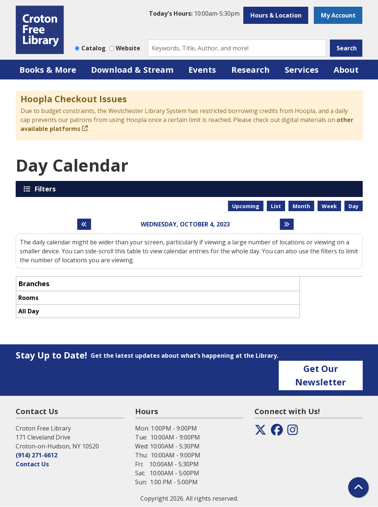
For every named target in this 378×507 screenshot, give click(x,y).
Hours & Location (276, 15)
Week (329, 206)
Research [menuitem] (250, 69)
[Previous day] (84, 224)
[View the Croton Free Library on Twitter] (260, 432)
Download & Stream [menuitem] (132, 69)
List (276, 206)
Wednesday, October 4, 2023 (185, 224)
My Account (338, 15)
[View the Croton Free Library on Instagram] (292, 432)
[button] (194, 13)
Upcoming (245, 206)
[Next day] (287, 224)
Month (301, 206)
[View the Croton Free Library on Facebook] (277, 432)
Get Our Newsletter (320, 375)
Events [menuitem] (202, 69)
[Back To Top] (358, 487)
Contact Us (32, 464)
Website (128, 48)
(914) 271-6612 (36, 455)
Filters (46, 188)
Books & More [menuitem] (47, 69)
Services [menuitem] (302, 69)
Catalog (93, 48)
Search (347, 48)
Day (354, 206)
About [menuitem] (346, 69)
